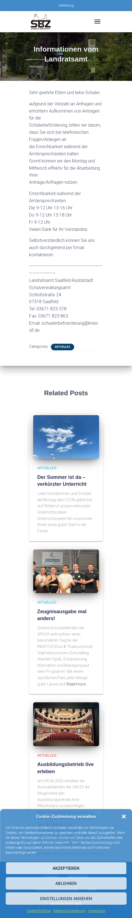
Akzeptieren (66, 868)
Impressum (96, 911)
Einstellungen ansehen (66, 898)
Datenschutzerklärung (69, 911)
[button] (123, 816)
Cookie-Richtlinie (39, 911)
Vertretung (66, 5)
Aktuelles (62, 346)
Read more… (77, 684)
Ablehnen (66, 883)
